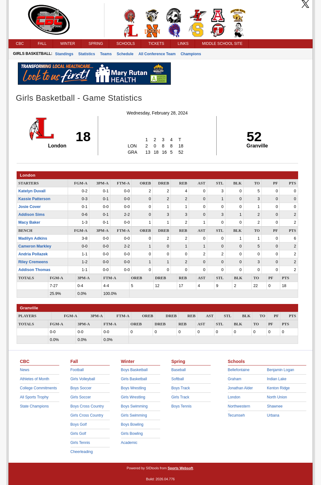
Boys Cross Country (87, 406)
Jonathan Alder (240, 388)
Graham (234, 379)
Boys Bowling (132, 424)
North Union (277, 397)
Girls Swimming (134, 415)
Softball (177, 379)
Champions (191, 54)
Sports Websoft (180, 468)
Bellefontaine (239, 370)
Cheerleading (82, 452)
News (24, 370)
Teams (106, 54)
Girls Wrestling (133, 397)
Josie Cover (29, 207)
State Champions (34, 406)
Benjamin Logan (280, 370)
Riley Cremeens (33, 262)
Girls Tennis (80, 442)
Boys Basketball (134, 370)
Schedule (125, 54)
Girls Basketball (134, 379)
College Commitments (38, 388)
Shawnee (275, 406)
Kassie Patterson (34, 199)
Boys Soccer (81, 388)
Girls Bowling (132, 433)
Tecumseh (236, 415)
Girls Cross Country (87, 415)
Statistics (86, 54)
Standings (64, 54)
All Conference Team (157, 54)
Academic (129, 442)
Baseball (178, 370)
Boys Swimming (134, 406)
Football (77, 370)
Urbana (273, 415)
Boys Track (180, 388)
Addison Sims (31, 214)
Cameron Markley (34, 246)
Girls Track (180, 397)
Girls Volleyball (83, 379)
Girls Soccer (81, 397)
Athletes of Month (34, 379)
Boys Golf (79, 424)
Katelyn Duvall (32, 191)
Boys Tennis (181, 406)
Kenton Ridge (278, 388)
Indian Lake (277, 379)
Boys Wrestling (133, 388)
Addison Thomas (34, 270)
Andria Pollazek (33, 254)
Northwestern (239, 406)
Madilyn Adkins (32, 238)
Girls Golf (78, 433)
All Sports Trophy (34, 397)
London (234, 397)
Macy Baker (29, 222)
